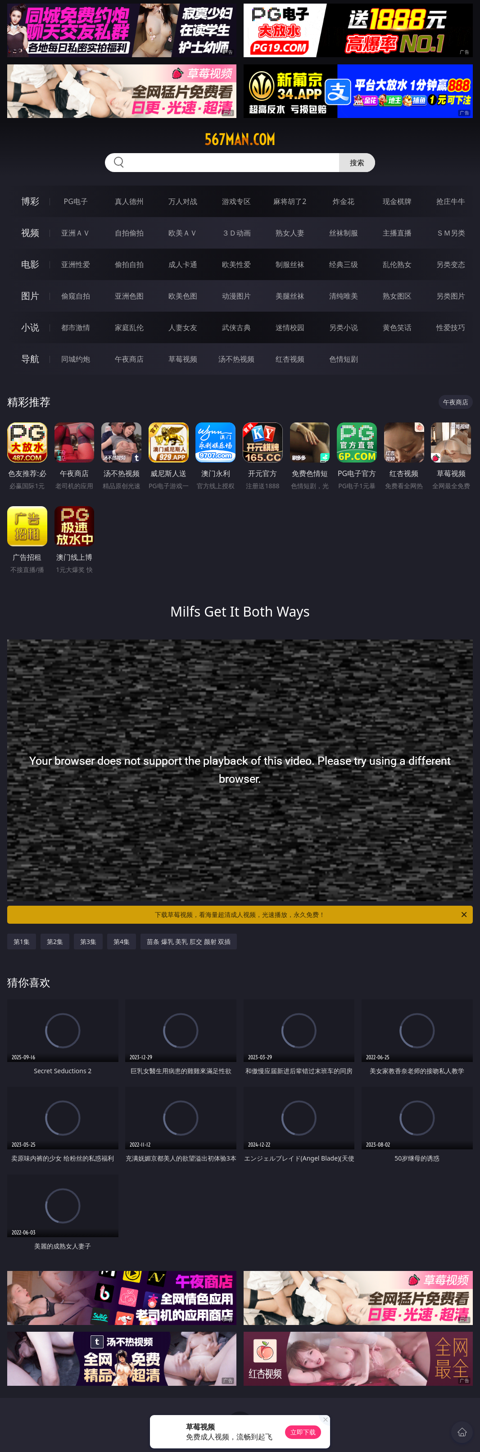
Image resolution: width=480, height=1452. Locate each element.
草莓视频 (182, 359)
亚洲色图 (129, 296)
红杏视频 (290, 359)
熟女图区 (397, 296)
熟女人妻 (290, 233)
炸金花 (343, 201)
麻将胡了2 (289, 201)
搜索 (357, 163)
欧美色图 (182, 296)
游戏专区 (236, 201)
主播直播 (397, 233)
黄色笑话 (397, 327)
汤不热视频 (236, 359)
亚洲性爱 (75, 264)
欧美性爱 (236, 264)
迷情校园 (290, 327)
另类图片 (450, 296)
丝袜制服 (343, 233)
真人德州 (129, 201)
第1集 (22, 941)
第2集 (55, 941)
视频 (30, 233)
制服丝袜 (290, 264)
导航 (30, 359)
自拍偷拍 (129, 233)
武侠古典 (236, 327)
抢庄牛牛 (450, 201)
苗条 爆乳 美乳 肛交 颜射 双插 (189, 941)
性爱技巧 (450, 327)
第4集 (121, 941)
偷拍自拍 (129, 264)
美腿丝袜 (290, 296)
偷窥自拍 (75, 296)
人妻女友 (182, 327)
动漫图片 (236, 296)
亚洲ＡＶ (75, 233)
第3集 (88, 941)
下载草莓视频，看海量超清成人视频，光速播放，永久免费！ (311, 914)
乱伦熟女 (397, 264)
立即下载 (303, 1432)
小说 (30, 327)
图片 (30, 296)
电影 (30, 264)
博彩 (30, 201)
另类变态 (450, 264)
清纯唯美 (343, 296)
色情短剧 (343, 359)
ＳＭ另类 (450, 233)
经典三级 (343, 264)
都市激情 (75, 327)
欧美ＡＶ (182, 233)
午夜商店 (129, 359)
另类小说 (343, 327)
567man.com (239, 140)
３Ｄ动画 (236, 233)
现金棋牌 (397, 201)
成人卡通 (182, 264)
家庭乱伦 (129, 327)
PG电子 (75, 201)
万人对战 (182, 201)
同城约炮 (75, 359)
